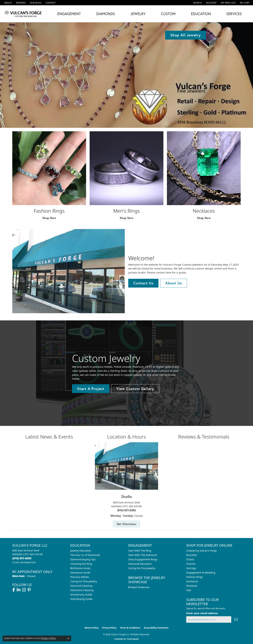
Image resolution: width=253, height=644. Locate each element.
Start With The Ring (139, 550)
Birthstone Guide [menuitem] (80, 568)
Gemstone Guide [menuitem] (80, 572)
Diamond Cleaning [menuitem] (81, 585)
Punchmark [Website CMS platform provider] (133, 639)
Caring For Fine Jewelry (141, 568)
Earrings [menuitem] (191, 568)
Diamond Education (140, 563)
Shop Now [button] (49, 218)
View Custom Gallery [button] (135, 388)
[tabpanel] (126, 75)
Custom (168, 13)
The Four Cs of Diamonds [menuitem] (85, 555)
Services (234, 13)
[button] (197, 2)
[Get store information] (24, 562)
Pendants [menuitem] (191, 585)
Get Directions (127, 524)
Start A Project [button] (90, 388)
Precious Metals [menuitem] (79, 577)
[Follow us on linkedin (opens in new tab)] (18, 590)
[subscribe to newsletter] (236, 619)
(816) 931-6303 (126, 510)
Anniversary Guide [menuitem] (81, 594)
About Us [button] (173, 283)
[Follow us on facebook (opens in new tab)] (13, 590)
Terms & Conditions (130, 627)
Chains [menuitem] (190, 559)
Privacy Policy (109, 627)
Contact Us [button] (143, 283)
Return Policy (92, 627)
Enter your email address (202, 613)
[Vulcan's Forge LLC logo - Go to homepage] (24, 14)
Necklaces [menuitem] (192, 581)
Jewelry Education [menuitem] (80, 550)
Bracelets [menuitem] (191, 555)
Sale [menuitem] (188, 590)
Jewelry (137, 13)
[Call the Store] (21, 558)
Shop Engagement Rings (142, 559)
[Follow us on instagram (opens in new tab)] (24, 590)
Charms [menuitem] (190, 563)
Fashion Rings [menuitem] (194, 577)
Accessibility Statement (156, 627)
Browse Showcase (138, 587)
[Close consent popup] (68, 638)
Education (201, 13)
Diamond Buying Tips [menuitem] (83, 559)
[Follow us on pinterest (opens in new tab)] (29, 590)
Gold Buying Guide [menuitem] (81, 599)
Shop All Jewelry (185, 35)
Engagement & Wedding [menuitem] (200, 572)
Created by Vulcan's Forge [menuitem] (201, 550)
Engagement (69, 13)
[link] (8, 2)
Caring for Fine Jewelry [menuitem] (83, 581)
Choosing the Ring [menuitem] (81, 563)
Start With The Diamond (142, 555)
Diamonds (105, 13)
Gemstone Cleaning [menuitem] (82, 590)
